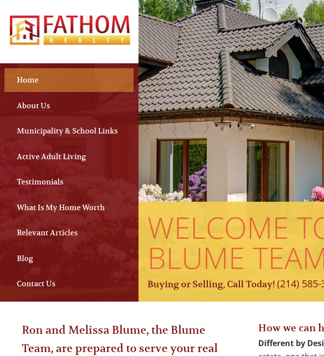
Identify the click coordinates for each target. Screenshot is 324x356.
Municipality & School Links (67, 130)
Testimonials (40, 181)
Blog (25, 258)
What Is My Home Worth (61, 207)
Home (28, 80)
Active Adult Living (51, 156)
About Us (33, 105)
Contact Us (36, 283)
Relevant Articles (47, 232)
